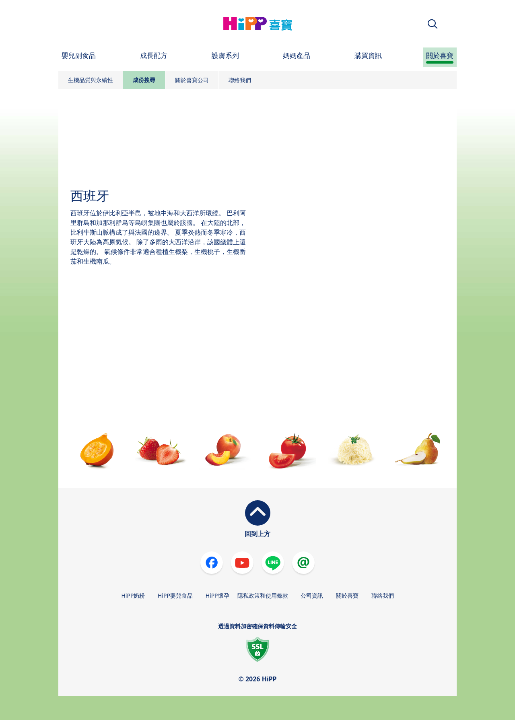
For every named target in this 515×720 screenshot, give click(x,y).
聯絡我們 (240, 80)
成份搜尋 (144, 80)
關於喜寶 (347, 595)
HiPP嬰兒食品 (175, 595)
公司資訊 (312, 595)
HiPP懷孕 (217, 595)
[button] (432, 24)
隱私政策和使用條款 (262, 595)
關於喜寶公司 (192, 80)
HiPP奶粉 (133, 595)
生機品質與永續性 (90, 80)
